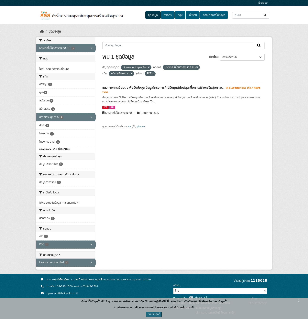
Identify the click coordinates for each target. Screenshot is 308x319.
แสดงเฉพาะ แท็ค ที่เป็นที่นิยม (54, 149)
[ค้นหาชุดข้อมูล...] (250, 15)
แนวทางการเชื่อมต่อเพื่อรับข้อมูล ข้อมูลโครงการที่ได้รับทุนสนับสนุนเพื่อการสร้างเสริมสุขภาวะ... (163, 87)
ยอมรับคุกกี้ (154, 314)
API (112, 107)
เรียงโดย (213, 57)
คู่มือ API (141, 126)
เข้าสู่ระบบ (263, 3)
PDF (105, 107)
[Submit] (265, 15)
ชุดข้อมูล (153, 15)
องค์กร (168, 15)
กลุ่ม (180, 15)
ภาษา (176, 285)
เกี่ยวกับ (193, 15)
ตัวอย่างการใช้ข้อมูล (214, 15)
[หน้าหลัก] (42, 31)
